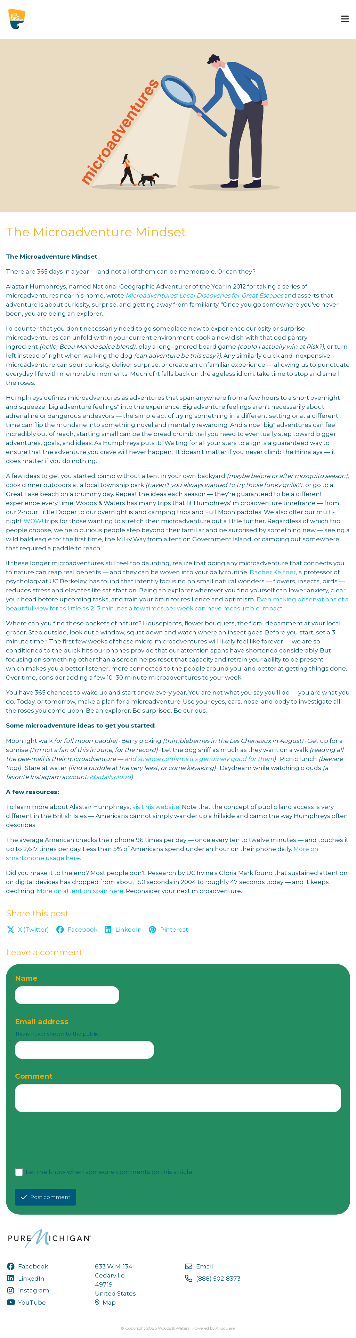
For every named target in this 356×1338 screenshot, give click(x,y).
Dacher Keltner (273, 572)
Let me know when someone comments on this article (109, 1171)
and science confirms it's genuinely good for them (199, 758)
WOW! (33, 521)
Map (105, 1302)
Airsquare (225, 1328)
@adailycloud (110, 776)
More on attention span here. (80, 890)
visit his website (155, 806)
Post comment (45, 1197)
